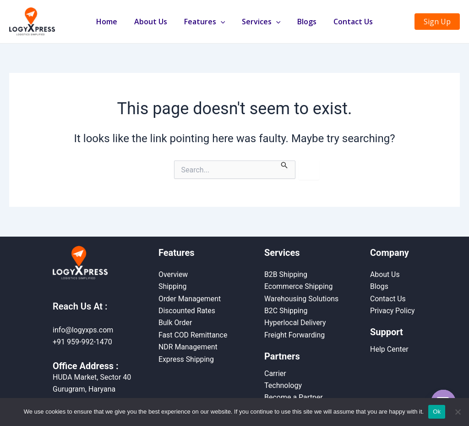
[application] (221, 21)
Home (112, 22)
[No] (457, 411)
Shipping (172, 286)
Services (260, 21)
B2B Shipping (286, 274)
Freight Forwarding (294, 335)
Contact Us (347, 22)
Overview (173, 274)
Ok (437, 411)
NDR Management (188, 347)
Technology (283, 385)
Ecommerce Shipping (298, 286)
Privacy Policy (392, 310)
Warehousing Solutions (301, 298)
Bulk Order (175, 322)
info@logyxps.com (83, 330)
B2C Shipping (286, 310)
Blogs (303, 22)
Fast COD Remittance (193, 335)
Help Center (389, 349)
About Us (153, 22)
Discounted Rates (187, 310)
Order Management (189, 298)
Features (205, 21)
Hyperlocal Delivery (295, 322)
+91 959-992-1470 (82, 341)
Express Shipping (186, 359)
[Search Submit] (284, 164)
